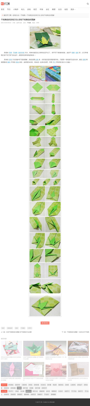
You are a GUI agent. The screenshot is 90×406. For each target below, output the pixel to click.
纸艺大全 (35, 391)
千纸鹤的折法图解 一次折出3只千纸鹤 (78, 332)
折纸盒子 (79, 385)
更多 (72, 9)
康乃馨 (49, 385)
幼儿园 (22, 391)
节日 (8, 9)
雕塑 (53, 9)
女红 (47, 9)
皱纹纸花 (60, 385)
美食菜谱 (13, 394)
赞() (45, 323)
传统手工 (80, 391)
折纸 (29, 9)
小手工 (29, 328)
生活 (60, 9)
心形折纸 (73, 385)
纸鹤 (73, 52)
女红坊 (48, 391)
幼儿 (23, 9)
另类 (10, 52)
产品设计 (46, 394)
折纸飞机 (25, 388)
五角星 (67, 385)
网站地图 (52, 402)
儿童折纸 (24, 385)
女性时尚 (6, 394)
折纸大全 (16, 15)
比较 (36, 59)
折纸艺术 (44, 388)
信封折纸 (21, 52)
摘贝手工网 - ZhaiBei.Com (43, 402)
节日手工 (10, 391)
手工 (54, 62)
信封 (77, 52)
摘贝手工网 (7, 15)
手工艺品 (73, 391)
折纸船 (31, 388)
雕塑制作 (54, 391)
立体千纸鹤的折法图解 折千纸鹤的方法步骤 (18, 332)
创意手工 (67, 391)
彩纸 (17, 62)
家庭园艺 (19, 394)
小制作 (15, 9)
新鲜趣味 (53, 394)
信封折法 (6, 388)
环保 (41, 9)
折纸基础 (10, 385)
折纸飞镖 (37, 388)
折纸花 (30, 385)
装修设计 (40, 394)
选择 (84, 59)
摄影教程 (26, 394)
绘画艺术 (33, 394)
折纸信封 (10, 328)
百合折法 (43, 385)
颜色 (8, 62)
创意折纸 (17, 385)
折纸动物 (13, 388)
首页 (2, 9)
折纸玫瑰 (36, 385)
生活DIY (60, 391)
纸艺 (35, 9)
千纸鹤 (23, 15)
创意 (66, 9)
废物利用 (42, 391)
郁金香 (55, 385)
